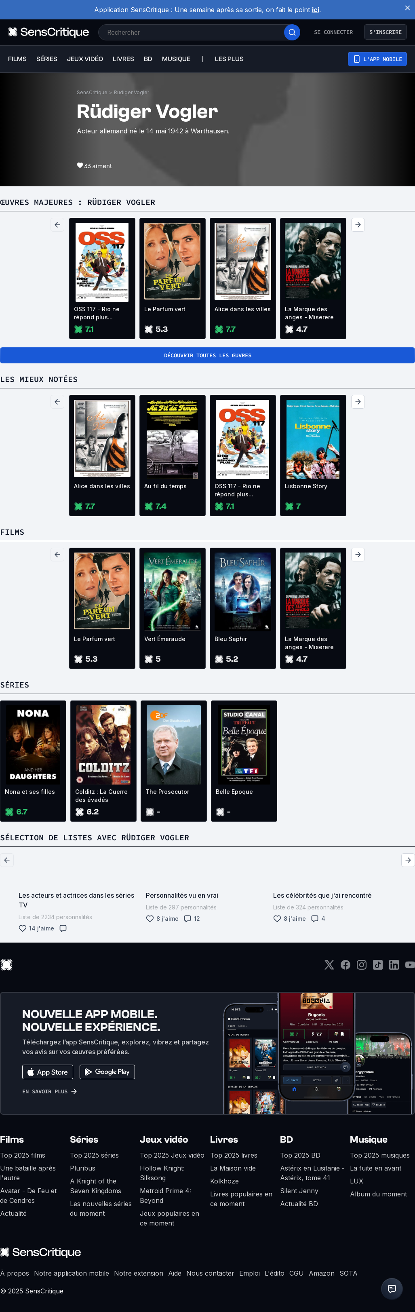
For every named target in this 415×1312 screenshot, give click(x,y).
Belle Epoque (234, 791)
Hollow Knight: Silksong (162, 1173)
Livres (224, 1139)
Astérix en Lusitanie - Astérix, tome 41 (312, 1173)
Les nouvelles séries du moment (101, 1208)
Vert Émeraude (164, 638)
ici (315, 10)
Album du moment (378, 1194)
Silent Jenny (299, 1191)
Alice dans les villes (243, 309)
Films (12, 1139)
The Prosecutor (167, 791)
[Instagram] (362, 967)
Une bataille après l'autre (28, 1173)
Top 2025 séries (94, 1155)
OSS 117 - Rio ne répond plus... (97, 313)
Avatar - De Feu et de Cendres (28, 1195)
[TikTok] (378, 967)
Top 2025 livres (233, 1155)
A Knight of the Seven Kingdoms (95, 1186)
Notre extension (138, 1273)
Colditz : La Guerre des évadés (101, 795)
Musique (369, 1139)
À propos (14, 1273)
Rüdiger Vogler (131, 92)
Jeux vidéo (164, 1139)
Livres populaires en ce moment (241, 1199)
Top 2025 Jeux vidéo (172, 1155)
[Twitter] (329, 967)
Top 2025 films (22, 1155)
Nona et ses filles (30, 791)
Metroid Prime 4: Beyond (165, 1195)
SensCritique (92, 92)
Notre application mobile (71, 1273)
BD (286, 1139)
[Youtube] (410, 967)
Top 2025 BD (300, 1155)
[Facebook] (345, 967)
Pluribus (82, 1168)
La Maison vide (233, 1168)
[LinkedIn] (394, 967)
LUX (356, 1181)
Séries (84, 1139)
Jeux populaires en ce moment (169, 1218)
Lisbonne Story (306, 486)
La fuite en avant (375, 1168)
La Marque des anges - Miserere (309, 313)
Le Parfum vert (164, 309)
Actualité (13, 1213)
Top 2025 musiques (380, 1155)
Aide (174, 1273)
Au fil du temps (165, 486)
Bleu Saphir (231, 638)
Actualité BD (299, 1204)
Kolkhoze (224, 1181)
